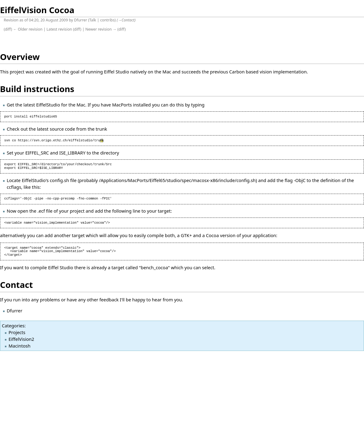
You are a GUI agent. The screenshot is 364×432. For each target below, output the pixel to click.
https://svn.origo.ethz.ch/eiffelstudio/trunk (61, 140)
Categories (13, 325)
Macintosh (20, 346)
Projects (17, 332)
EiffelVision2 (21, 339)
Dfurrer (80, 20)
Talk (92, 20)
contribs (107, 20)
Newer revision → (101, 29)
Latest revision (59, 29)
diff (8, 29)
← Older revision (28, 29)
